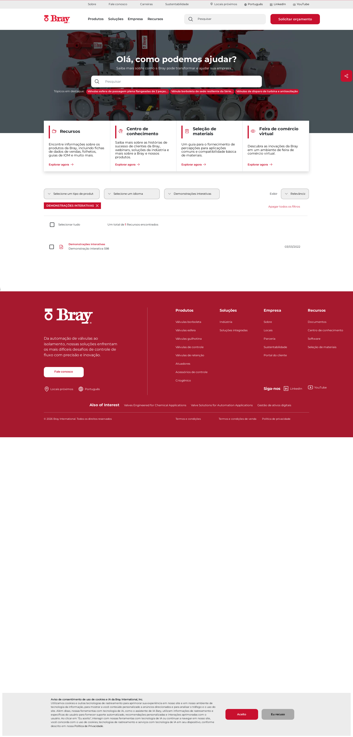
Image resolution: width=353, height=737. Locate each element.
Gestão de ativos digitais (274, 405)
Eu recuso (278, 714)
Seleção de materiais (322, 347)
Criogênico (183, 380)
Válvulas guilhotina (189, 338)
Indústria (226, 322)
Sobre (92, 4)
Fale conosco (118, 4)
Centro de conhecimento (325, 330)
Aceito (241, 714)
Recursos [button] (155, 19)
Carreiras (146, 4)
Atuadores (183, 363)
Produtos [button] (96, 19)
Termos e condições (188, 418)
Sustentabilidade (177, 4)
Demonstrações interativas (72, 205)
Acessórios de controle (192, 372)
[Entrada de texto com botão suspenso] (182, 81)
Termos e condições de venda (237, 418)
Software (314, 338)
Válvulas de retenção (190, 355)
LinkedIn (278, 4)
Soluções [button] (115, 19)
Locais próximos (223, 4)
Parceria (269, 338)
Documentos (317, 322)
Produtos (185, 310)
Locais (268, 330)
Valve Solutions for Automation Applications (222, 405)
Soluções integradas (234, 330)
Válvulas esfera (186, 330)
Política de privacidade (276, 418)
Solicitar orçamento (295, 19)
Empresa (272, 310)
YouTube (301, 4)
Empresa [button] (135, 19)
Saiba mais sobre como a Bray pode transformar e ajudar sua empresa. (174, 68)
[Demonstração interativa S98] (176, 247)
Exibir (273, 193)
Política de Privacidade (88, 726)
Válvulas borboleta (188, 322)
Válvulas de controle (190, 347)
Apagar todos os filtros (284, 206)
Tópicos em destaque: (69, 91)
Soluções (228, 310)
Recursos (317, 310)
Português (255, 4)
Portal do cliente (275, 355)
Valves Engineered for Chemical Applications (155, 405)
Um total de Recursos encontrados (132, 224)
